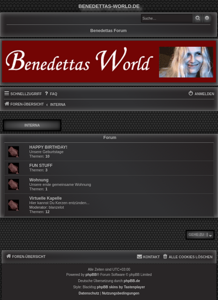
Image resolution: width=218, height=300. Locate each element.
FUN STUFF (40, 165)
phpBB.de (132, 281)
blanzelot (56, 207)
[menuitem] (50, 94)
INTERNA (32, 125)
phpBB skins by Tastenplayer (121, 287)
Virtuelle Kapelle (45, 198)
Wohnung (39, 180)
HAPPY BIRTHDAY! (48, 147)
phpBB (91, 275)
